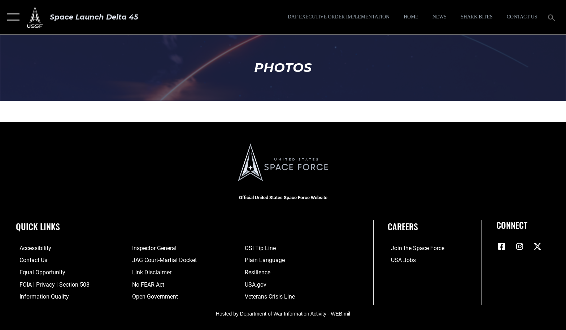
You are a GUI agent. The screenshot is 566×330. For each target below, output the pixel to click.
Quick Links (38, 226)
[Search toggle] (552, 17)
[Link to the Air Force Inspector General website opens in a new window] (153, 248)
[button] (11, 17)
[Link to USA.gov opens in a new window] (256, 284)
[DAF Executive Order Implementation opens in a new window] (338, 17)
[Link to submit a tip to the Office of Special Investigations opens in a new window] (261, 248)
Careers (403, 226)
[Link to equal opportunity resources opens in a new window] (39, 272)
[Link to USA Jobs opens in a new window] (400, 260)
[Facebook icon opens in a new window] (501, 246)
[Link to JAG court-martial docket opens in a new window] (163, 260)
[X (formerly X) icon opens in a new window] (537, 246)
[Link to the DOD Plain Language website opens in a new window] (266, 260)
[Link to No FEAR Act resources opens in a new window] (147, 284)
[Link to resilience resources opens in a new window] (258, 272)
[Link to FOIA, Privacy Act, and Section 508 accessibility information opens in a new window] (51, 284)
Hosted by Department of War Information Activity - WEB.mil (283, 313)
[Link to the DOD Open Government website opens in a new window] (154, 296)
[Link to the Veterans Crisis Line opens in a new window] (271, 296)
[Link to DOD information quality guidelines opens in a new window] (40, 296)
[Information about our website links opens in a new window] (150, 272)
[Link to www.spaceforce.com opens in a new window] (414, 248)
